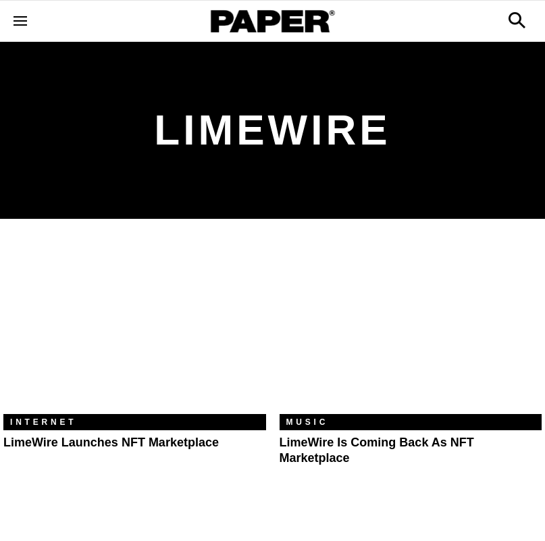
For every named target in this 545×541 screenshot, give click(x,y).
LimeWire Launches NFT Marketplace (111, 442)
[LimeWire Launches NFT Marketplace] (134, 326)
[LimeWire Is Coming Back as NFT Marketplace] (411, 326)
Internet (43, 422)
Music (307, 422)
